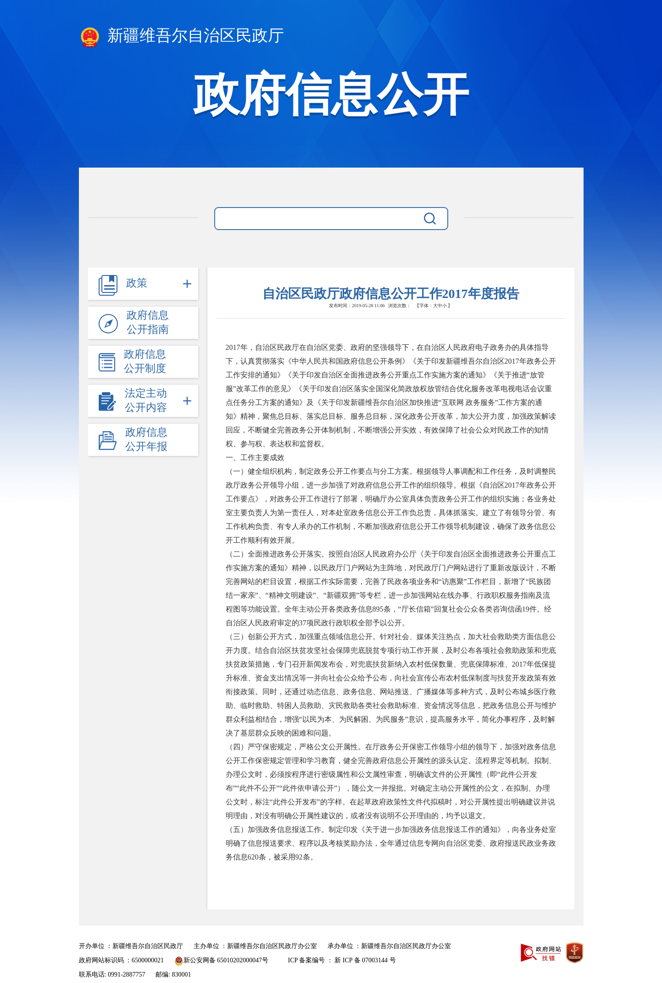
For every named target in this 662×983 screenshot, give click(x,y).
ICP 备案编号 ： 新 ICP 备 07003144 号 (342, 960)
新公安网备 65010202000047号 (221, 960)
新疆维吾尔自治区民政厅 (181, 37)
